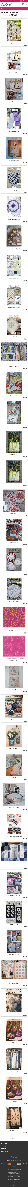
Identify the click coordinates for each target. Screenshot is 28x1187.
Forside (2, 8)
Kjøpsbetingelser (10, 1156)
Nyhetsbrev (14, 1157)
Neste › (14, 1138)
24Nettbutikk (16, 1185)
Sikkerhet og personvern (21, 1156)
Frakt (4, 1156)
